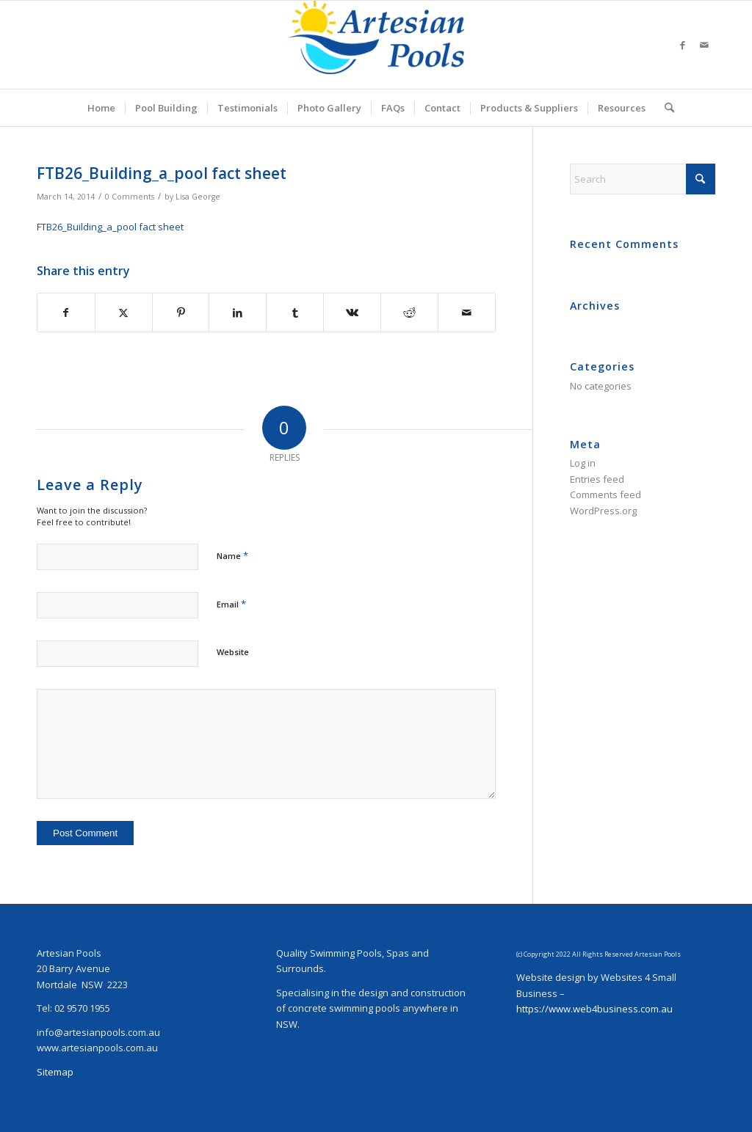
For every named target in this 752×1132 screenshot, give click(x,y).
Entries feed (597, 479)
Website (233, 651)
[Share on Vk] (352, 312)
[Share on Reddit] (409, 312)
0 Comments (129, 196)
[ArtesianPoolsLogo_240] (376, 45)
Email (231, 603)
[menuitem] (101, 108)
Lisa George (198, 196)
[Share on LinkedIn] (237, 312)
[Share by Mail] (466, 312)
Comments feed (605, 494)
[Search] (664, 108)
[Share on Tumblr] (295, 312)
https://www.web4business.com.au (594, 1008)
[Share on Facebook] (66, 312)
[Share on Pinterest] (181, 312)
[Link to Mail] (704, 45)
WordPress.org (603, 510)
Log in (583, 463)
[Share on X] (123, 312)
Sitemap (55, 1071)
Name (232, 555)
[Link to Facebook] (682, 45)
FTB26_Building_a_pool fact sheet (110, 226)
